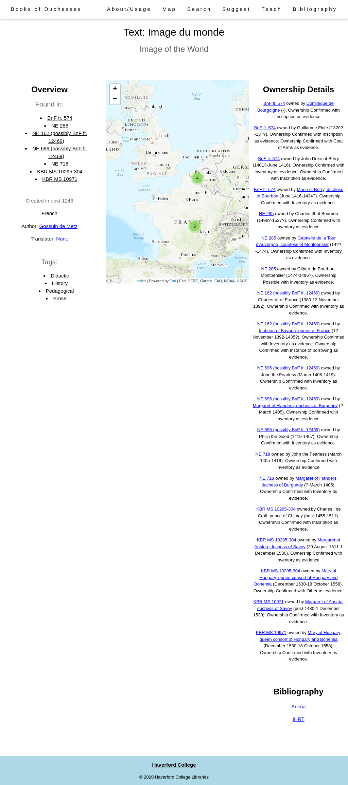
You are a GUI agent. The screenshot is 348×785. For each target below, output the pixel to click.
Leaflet (140, 281)
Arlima (298, 706)
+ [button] (115, 89)
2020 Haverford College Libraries (176, 777)
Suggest (236, 9)
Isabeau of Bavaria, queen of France (294, 330)
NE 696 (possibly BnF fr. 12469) (288, 367)
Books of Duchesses (46, 9)
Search (199, 9)
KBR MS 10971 (59, 179)
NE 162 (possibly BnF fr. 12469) (288, 292)
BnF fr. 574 (59, 118)
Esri (173, 281)
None (62, 239)
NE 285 (59, 126)
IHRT (298, 719)
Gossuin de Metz (58, 226)
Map (169, 9)
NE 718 (59, 164)
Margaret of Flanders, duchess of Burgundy (295, 405)
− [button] (115, 99)
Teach (271, 9)
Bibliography (315, 9)
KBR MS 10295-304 (59, 171)
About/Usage (129, 9)
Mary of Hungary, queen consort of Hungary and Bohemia (296, 577)
